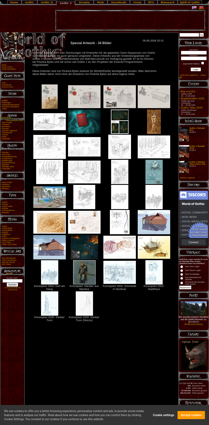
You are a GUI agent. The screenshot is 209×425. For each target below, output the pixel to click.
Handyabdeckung (9, 157)
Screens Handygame (10, 238)
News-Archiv (7, 67)
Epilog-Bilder (7, 230)
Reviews (5, 129)
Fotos (4, 137)
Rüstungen (6, 103)
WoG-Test (6, 154)
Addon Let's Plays (9, 244)
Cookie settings (163, 418)
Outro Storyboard (9, 260)
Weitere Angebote (187, 178)
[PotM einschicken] (194, 324)
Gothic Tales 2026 (191, 107)
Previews (6, 125)
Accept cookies (191, 418)
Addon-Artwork (8, 240)
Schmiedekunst (8, 210)
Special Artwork (8, 262)
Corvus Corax (7, 87)
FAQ (4, 83)
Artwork (5, 135)
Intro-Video (6, 264)
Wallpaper (6, 234)
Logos (4, 226)
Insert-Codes (7, 206)
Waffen (5, 101)
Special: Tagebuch (9, 131)
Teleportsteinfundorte (10, 105)
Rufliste (5, 208)
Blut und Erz (188, 91)
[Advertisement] (130, 20)
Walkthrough (7, 161)
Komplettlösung (8, 163)
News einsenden (9, 69)
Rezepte (5, 212)
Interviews (6, 127)
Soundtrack (6, 85)
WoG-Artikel (7, 122)
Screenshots (7, 133)
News (4, 65)
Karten (4, 202)
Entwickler (6, 139)
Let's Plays (6, 242)
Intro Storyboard (8, 258)
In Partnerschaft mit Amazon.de (12, 289)
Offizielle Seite (8, 167)
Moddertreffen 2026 (192, 98)
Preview (5, 152)
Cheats (5, 204)
